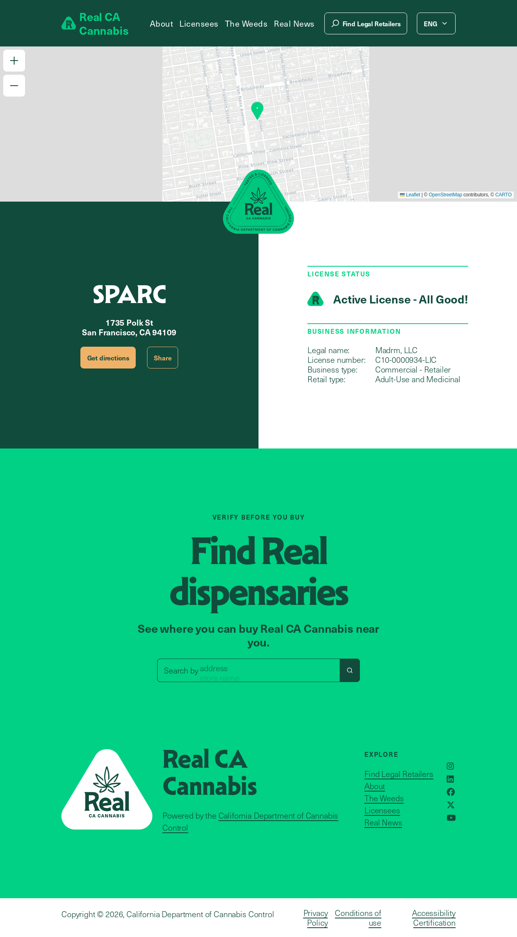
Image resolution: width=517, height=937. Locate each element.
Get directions (108, 357)
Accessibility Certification (434, 917)
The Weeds (246, 23)
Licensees (199, 23)
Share (162, 357)
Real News (294, 23)
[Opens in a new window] (450, 766)
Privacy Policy (315, 917)
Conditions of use (358, 917)
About (161, 23)
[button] (14, 61)
